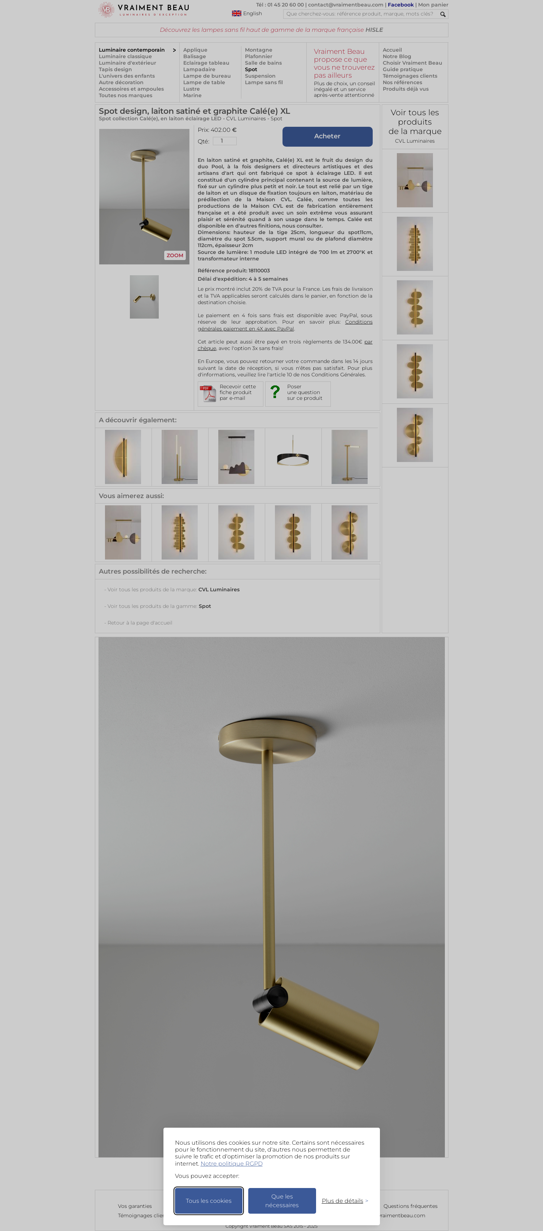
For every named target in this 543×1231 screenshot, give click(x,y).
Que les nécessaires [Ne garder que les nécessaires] (282, 1201)
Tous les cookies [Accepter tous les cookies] (209, 1200)
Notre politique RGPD (232, 1163)
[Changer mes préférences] (342, 1201)
